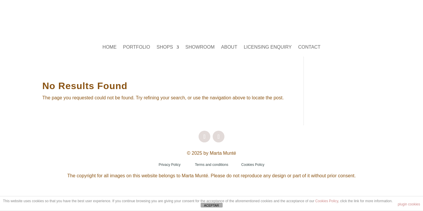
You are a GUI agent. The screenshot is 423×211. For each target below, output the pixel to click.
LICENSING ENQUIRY (268, 47)
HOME (110, 47)
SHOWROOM (200, 47)
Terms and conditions (211, 165)
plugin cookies (409, 204)
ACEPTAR (211, 205)
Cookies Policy (252, 165)
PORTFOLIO (136, 47)
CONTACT (309, 47)
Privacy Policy (170, 165)
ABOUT (229, 47)
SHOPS (165, 47)
